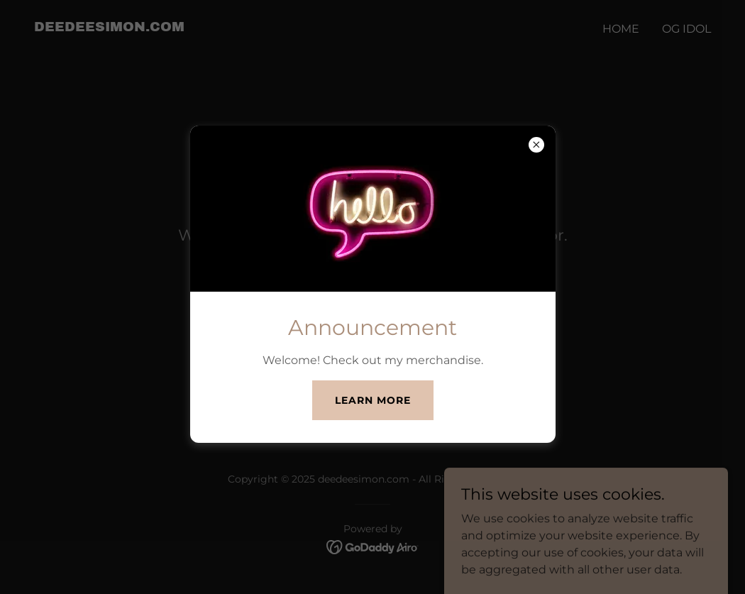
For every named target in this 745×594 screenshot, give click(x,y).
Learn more (373, 400)
